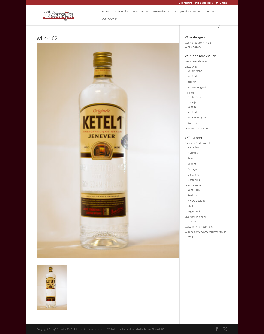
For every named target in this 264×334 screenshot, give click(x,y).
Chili (190, 206)
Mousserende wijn (196, 61)
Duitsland (193, 174)
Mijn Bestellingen (204, 3)
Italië (190, 158)
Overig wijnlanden (196, 217)
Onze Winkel (121, 11)
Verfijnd (192, 76)
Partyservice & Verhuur (188, 11)
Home (105, 11)
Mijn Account (185, 3)
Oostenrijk (194, 180)
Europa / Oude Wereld (198, 143)
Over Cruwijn (109, 19)
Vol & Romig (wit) (197, 87)
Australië (193, 195)
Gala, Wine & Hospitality (199, 226)
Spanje (192, 163)
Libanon (192, 221)
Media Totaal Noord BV (150, 329)
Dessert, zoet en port (197, 128)
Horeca (211, 11)
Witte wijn (191, 66)
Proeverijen (159, 11)
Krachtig (192, 123)
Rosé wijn (190, 92)
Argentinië (194, 211)
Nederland (194, 147)
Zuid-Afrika (194, 189)
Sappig (192, 106)
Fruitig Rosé (195, 97)
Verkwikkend (195, 71)
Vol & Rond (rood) (198, 117)
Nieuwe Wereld (194, 185)
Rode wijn (191, 102)
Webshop (139, 11)
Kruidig (192, 82)
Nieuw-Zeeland (197, 200)
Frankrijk (193, 152)
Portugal (192, 169)
